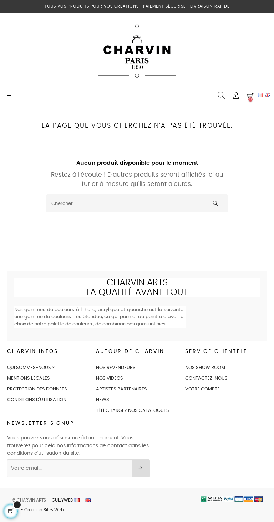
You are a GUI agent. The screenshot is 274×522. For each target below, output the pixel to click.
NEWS (102, 400)
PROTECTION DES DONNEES (37, 389)
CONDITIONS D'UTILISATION (36, 400)
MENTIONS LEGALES (28, 378)
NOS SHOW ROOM (205, 367)
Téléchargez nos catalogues (132, 410)
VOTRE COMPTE (202, 389)
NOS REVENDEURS (116, 367)
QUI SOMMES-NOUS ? (31, 367)
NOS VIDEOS (109, 378)
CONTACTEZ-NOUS (206, 378)
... (8, 410)
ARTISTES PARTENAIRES (121, 389)
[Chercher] (137, 203)
